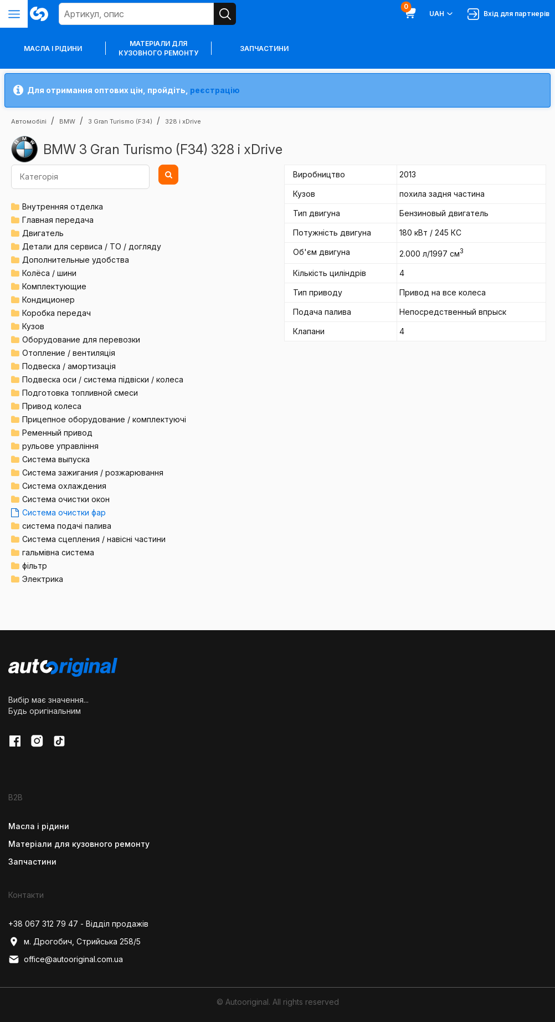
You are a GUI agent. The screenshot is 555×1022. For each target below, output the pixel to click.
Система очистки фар (64, 512)
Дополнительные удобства (75, 259)
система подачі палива (66, 525)
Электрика (42, 579)
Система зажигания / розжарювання (92, 472)
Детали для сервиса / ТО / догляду (91, 246)
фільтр (34, 565)
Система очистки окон (66, 499)
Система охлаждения (64, 485)
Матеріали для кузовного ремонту (158, 48)
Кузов (33, 326)
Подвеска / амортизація (69, 366)
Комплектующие (54, 286)
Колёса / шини (49, 273)
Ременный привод (57, 432)
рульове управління (60, 446)
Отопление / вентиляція (68, 352)
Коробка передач (56, 313)
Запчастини (264, 48)
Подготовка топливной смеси (80, 392)
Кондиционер (48, 299)
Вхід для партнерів (508, 14)
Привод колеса (51, 406)
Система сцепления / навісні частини (94, 539)
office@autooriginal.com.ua (65, 959)
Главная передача (58, 219)
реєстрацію (215, 90)
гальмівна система (58, 552)
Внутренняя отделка (62, 206)
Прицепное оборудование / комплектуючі (104, 419)
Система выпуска (56, 459)
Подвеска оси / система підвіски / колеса (102, 379)
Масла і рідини (38, 826)
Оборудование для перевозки (81, 339)
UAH (441, 13)
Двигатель (43, 233)
